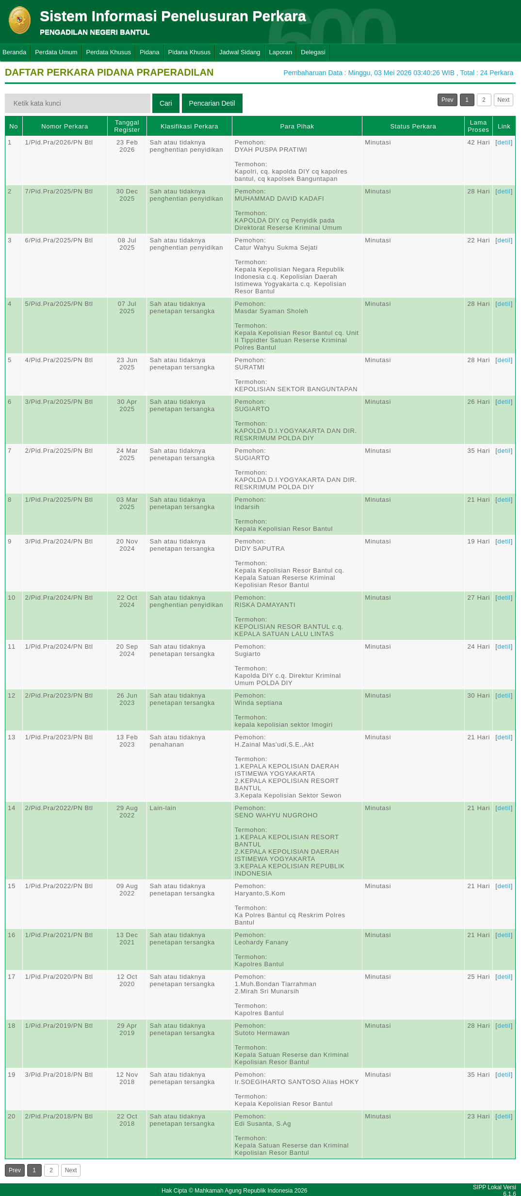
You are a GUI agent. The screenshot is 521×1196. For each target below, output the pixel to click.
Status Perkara (413, 126)
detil (504, 142)
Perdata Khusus (108, 52)
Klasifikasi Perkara (189, 126)
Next (504, 99)
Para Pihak (297, 126)
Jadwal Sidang (239, 52)
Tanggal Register (127, 126)
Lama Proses (478, 126)
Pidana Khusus (189, 52)
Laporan (281, 52)
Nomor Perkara (64, 126)
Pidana (149, 52)
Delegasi (313, 52)
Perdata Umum (56, 52)
